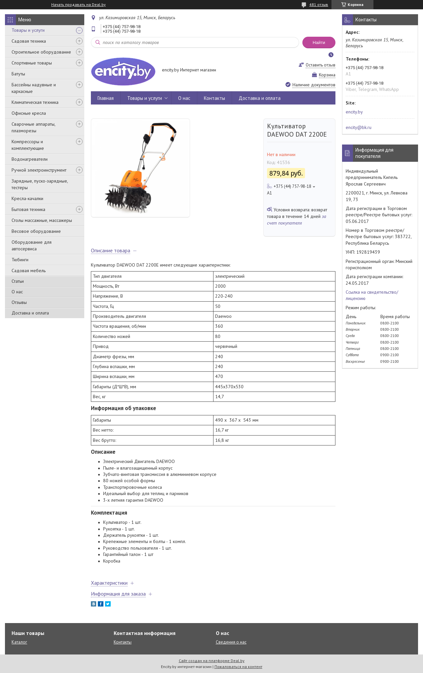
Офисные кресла (29, 113)
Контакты (214, 98)
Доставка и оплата (30, 313)
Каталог (19, 642)
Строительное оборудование (41, 52)
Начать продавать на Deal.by (78, 4)
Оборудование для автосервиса (32, 245)
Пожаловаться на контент (238, 666)
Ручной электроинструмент (39, 170)
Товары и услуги (28, 30)
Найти (319, 42)
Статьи (18, 281)
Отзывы (19, 302)
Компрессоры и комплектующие (28, 145)
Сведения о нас (231, 642)
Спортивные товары (32, 63)
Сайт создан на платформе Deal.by (212, 660)
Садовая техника (29, 41)
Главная (105, 98)
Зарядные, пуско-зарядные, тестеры (40, 184)
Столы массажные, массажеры (42, 220)
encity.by (354, 112)
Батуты (18, 74)
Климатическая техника (35, 102)
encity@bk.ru (358, 127)
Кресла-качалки (27, 198)
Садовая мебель (29, 270)
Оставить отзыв (320, 65)
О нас (17, 292)
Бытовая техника (28, 209)
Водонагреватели (30, 159)
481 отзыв (318, 4)
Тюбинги (20, 260)
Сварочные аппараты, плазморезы (33, 127)
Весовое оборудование (36, 231)
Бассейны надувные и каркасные (34, 88)
